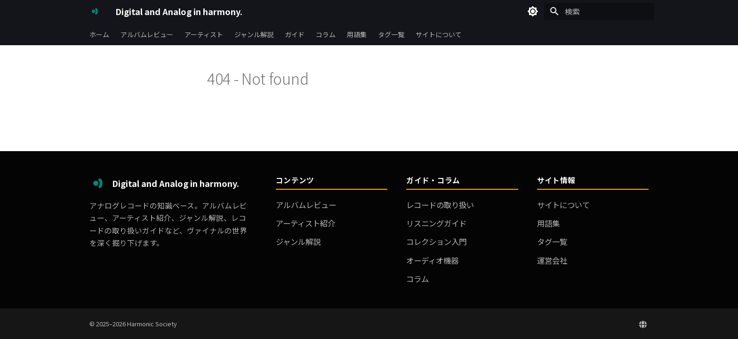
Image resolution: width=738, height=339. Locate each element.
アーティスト (203, 34)
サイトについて (439, 34)
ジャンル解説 (253, 34)
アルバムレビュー (146, 34)
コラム (326, 34)
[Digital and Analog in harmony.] (95, 11)
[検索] (599, 11)
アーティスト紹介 (305, 223)
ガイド (295, 34)
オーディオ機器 (432, 260)
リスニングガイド (436, 223)
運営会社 (552, 260)
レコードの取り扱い (440, 204)
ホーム (99, 34)
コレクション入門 (436, 241)
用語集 (357, 34)
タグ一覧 (391, 34)
